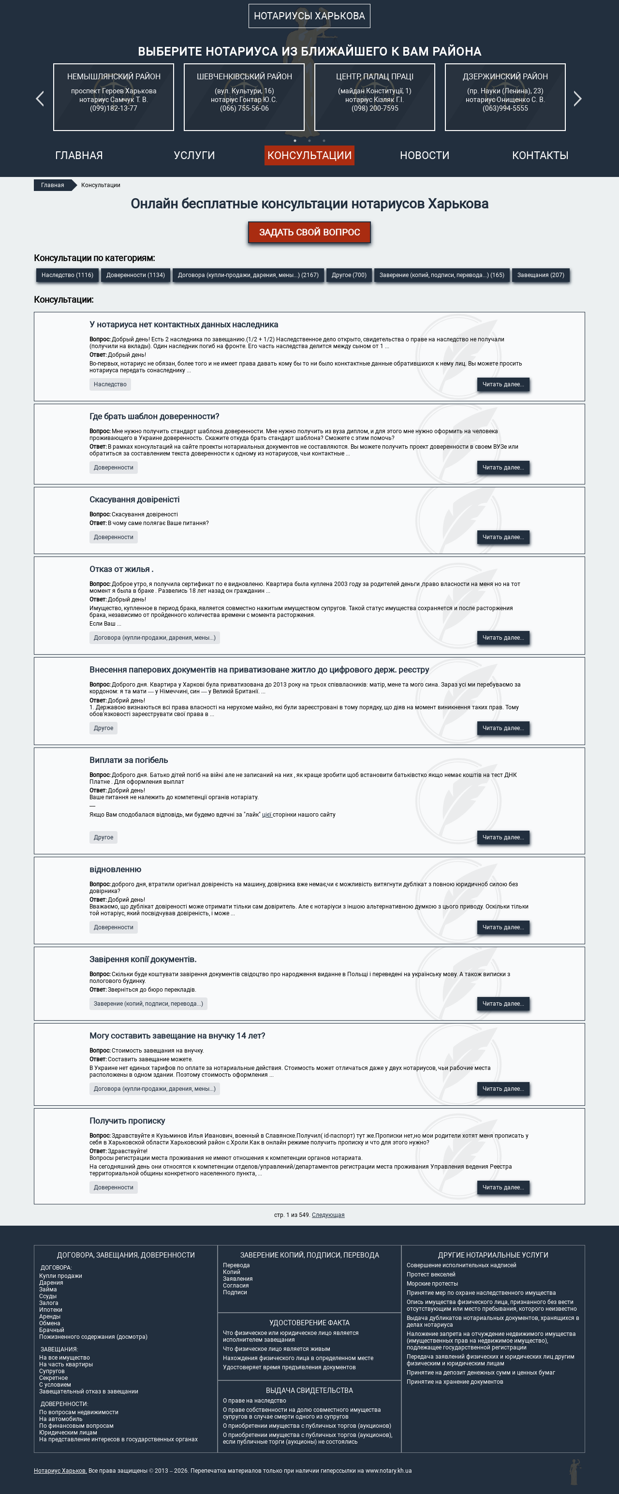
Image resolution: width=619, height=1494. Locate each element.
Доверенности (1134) (135, 275)
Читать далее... (503, 384)
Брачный (51, 1330)
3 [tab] (324, 141)
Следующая (328, 1215)
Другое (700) (349, 275)
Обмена (49, 1323)
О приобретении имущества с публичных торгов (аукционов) (307, 1425)
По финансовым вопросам (76, 1425)
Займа (48, 1289)
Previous (41, 99)
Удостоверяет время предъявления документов (289, 1367)
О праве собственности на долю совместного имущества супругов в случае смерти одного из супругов (302, 1413)
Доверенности (113, 467)
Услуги (194, 155)
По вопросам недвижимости (78, 1412)
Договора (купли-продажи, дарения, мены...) (155, 637)
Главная (79, 155)
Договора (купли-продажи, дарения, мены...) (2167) (248, 275)
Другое (103, 728)
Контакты (540, 155)
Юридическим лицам (68, 1432)
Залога (49, 1303)
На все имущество (64, 1357)
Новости (425, 155)
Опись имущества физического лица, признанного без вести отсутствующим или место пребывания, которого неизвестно (492, 1305)
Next (580, 99)
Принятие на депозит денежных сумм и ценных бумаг (481, 1372)
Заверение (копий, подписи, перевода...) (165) (442, 275)
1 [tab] (295, 141)
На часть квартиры (66, 1364)
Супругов (52, 1371)
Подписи (235, 1292)
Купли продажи (60, 1276)
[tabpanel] (113, 97)
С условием (55, 1384)
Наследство (110, 384)
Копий (231, 1272)
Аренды (49, 1316)
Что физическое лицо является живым (276, 1349)
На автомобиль (61, 1419)
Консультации (309, 155)
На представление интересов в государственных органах (118, 1439)
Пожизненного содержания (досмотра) (93, 1336)
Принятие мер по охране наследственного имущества (481, 1292)
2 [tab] (309, 141)
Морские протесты (432, 1283)
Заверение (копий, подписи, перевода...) (148, 1003)
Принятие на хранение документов (455, 1381)
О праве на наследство (254, 1400)
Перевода (236, 1265)
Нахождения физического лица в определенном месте (298, 1358)
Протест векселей (431, 1274)
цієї (267, 814)
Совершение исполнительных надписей (461, 1265)
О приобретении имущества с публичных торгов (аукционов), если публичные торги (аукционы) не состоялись (307, 1438)
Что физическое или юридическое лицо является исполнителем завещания (291, 1336)
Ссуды (48, 1296)
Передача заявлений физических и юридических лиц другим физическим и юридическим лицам (491, 1360)
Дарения (51, 1282)
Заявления (238, 1278)
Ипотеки (50, 1309)
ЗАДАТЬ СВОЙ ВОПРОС (309, 232)
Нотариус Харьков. (60, 1470)
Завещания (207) (540, 275)
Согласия (236, 1285)
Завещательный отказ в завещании (88, 1391)
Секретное (53, 1378)
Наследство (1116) (67, 275)
